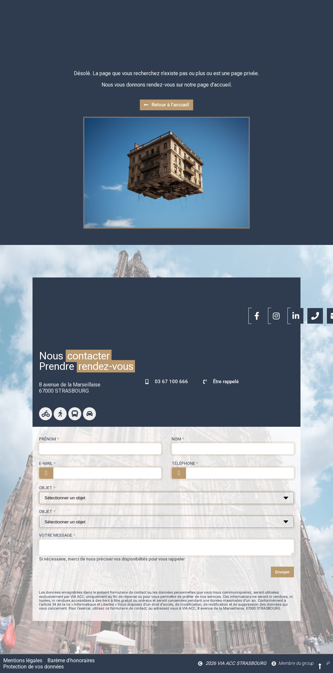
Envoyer (282, 572)
